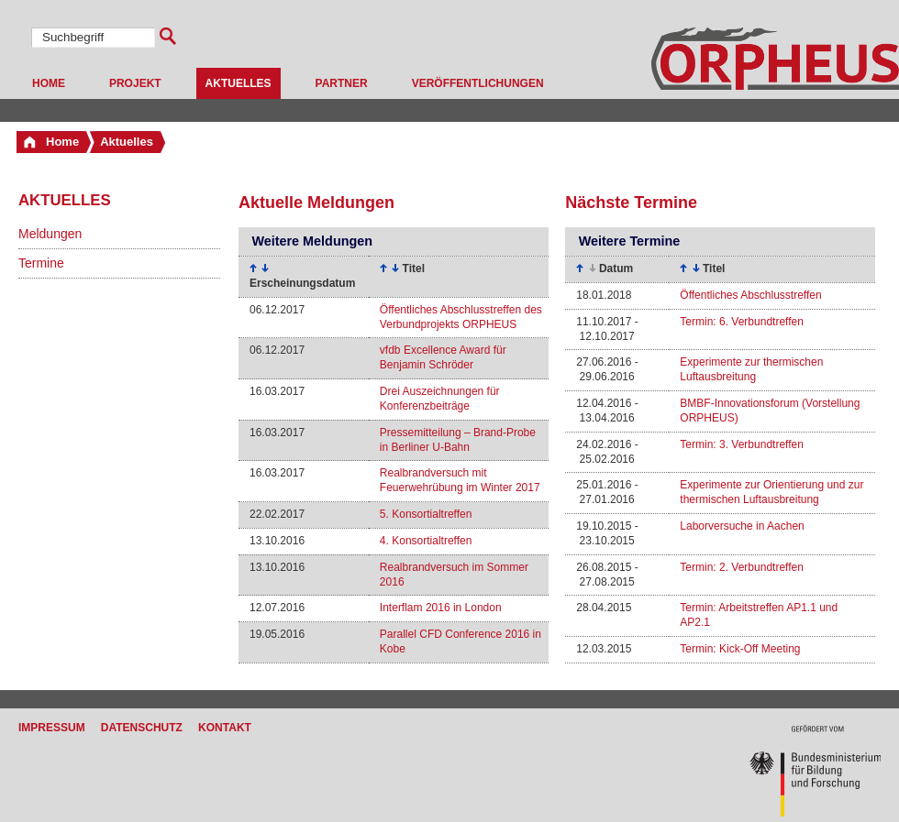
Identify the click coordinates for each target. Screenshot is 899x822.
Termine (41, 263)
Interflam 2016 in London (441, 607)
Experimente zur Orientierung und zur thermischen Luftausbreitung (771, 492)
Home (48, 83)
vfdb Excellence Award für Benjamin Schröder (443, 357)
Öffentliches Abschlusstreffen (750, 295)
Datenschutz (142, 727)
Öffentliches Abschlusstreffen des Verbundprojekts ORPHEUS (461, 317)
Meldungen (50, 233)
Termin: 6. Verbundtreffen (742, 321)
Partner (342, 83)
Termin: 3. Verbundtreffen (742, 444)
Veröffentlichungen (478, 83)
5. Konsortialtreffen (426, 514)
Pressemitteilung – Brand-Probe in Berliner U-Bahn (458, 440)
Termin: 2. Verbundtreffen (742, 567)
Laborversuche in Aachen (742, 526)
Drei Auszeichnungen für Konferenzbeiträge (440, 398)
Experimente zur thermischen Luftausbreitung (751, 369)
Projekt (135, 83)
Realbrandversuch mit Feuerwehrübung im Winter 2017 (460, 480)
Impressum (51, 727)
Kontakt (224, 727)
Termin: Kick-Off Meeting (740, 648)
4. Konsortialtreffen (426, 540)
